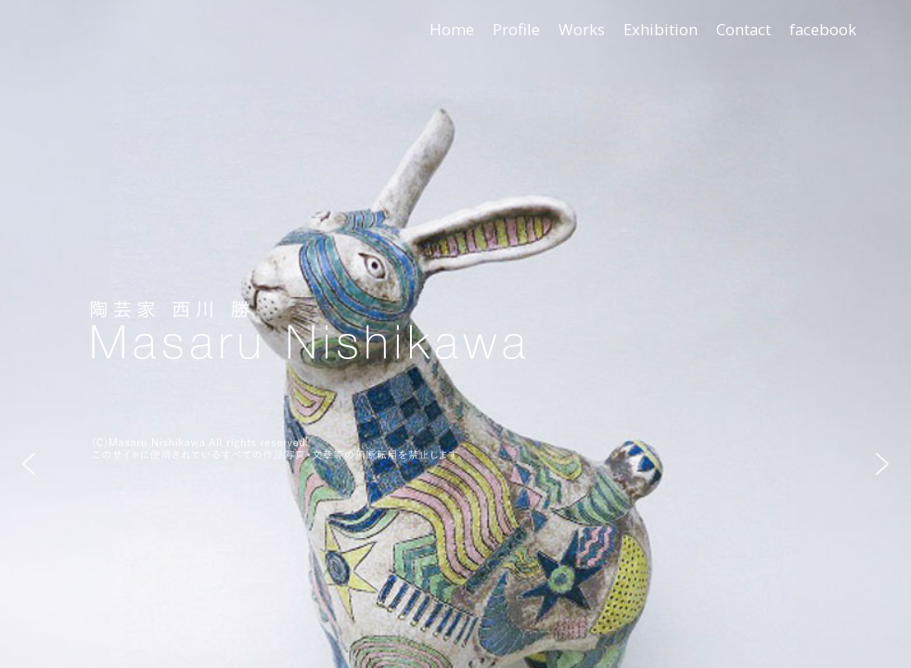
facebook (822, 29)
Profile (516, 29)
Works (581, 29)
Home (452, 29)
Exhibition (660, 29)
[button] (29, 464)
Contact (743, 29)
